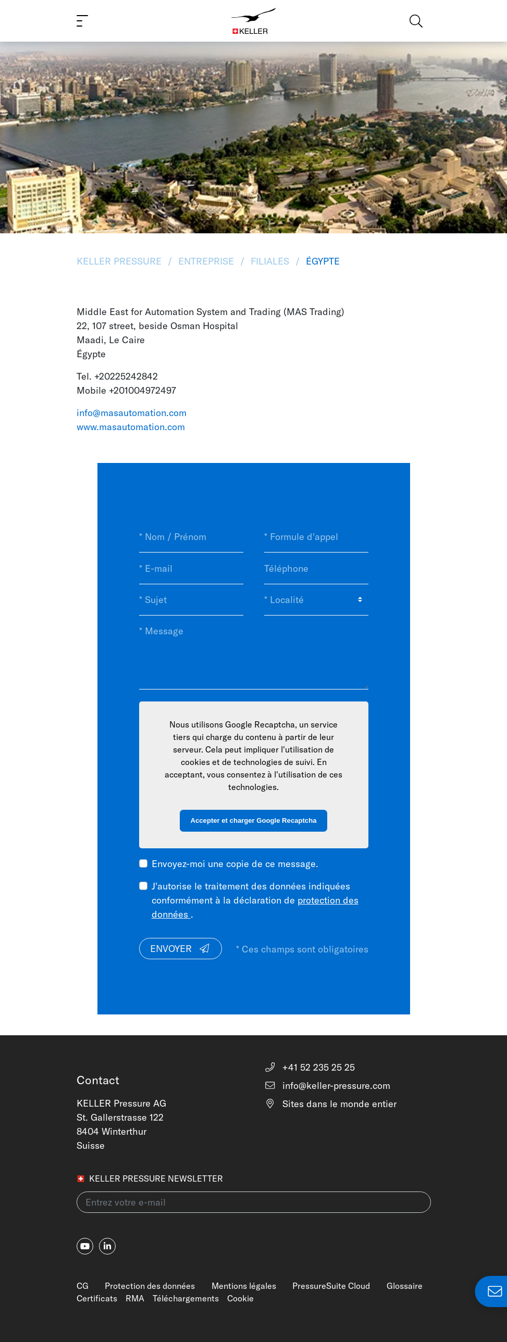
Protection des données (150, 1286)
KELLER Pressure (120, 261)
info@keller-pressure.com (327, 1086)
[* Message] (253, 652)
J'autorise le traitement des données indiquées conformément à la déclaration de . (255, 900)
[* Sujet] (191, 600)
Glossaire (405, 1286)
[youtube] (85, 1246)
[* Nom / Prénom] (191, 537)
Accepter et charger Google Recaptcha (254, 820)
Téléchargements (186, 1298)
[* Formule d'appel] (316, 537)
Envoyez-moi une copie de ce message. (235, 864)
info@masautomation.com (132, 413)
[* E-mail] (191, 568)
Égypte (321, 261)
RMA (135, 1298)
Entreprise (206, 261)
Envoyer (180, 949)
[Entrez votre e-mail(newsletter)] (254, 1202)
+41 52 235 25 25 (309, 1067)
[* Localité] (316, 600)
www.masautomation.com (131, 427)
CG (83, 1286)
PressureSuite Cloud (331, 1286)
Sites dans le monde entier (330, 1104)
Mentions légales (244, 1286)
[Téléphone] (316, 568)
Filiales (270, 261)
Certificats (97, 1298)
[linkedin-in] (107, 1246)
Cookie (240, 1298)
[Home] (253, 20)
